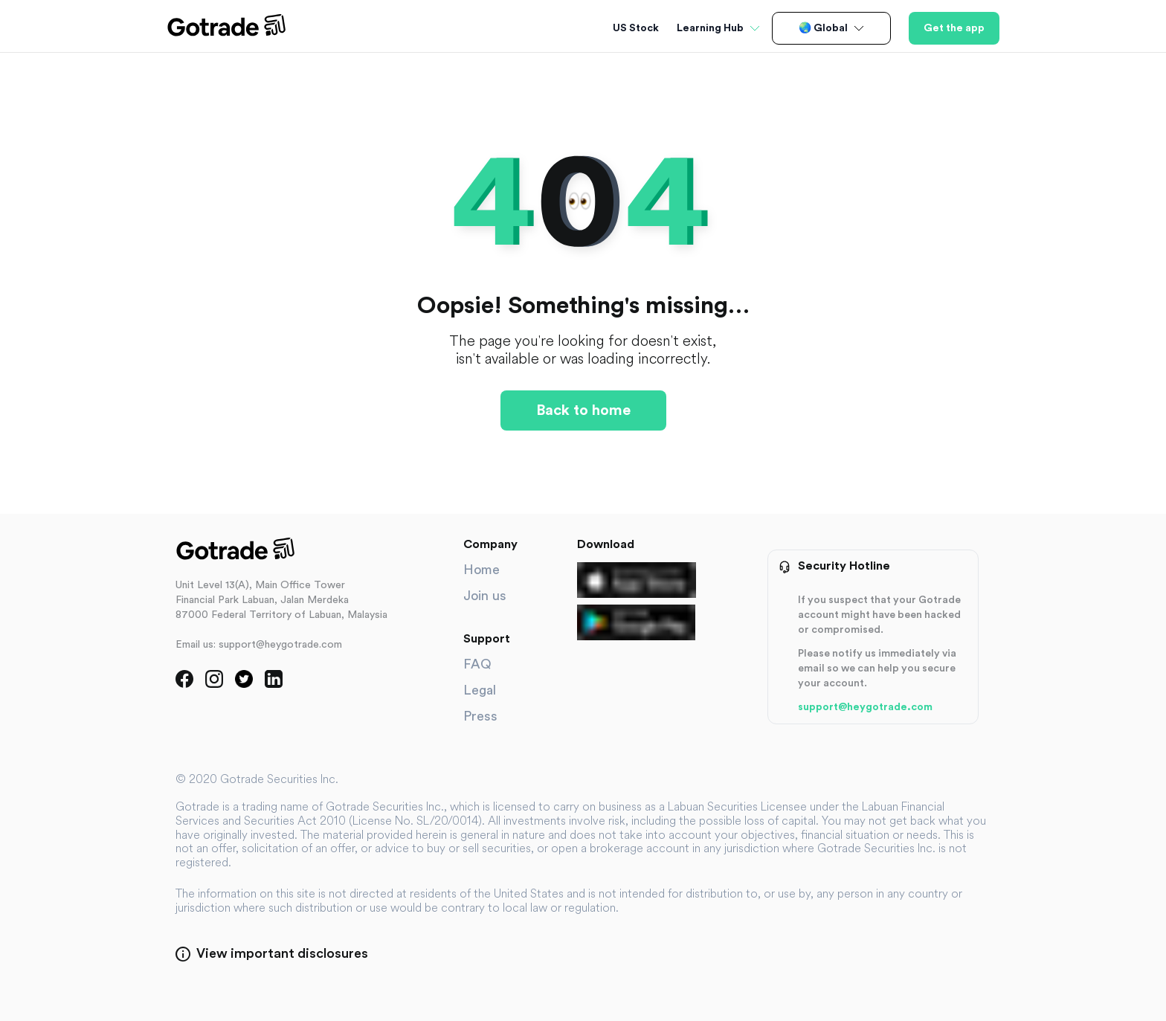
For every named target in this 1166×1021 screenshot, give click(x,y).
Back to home (583, 410)
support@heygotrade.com (865, 707)
